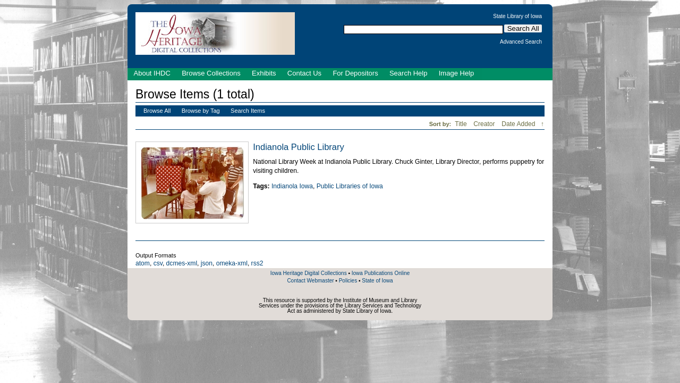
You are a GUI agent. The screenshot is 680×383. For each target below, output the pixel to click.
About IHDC (152, 73)
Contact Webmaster (310, 281)
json (206, 263)
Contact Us (304, 73)
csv (158, 263)
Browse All (157, 110)
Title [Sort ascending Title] (462, 124)
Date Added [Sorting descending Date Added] (519, 124)
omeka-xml (232, 263)
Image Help (456, 73)
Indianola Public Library (298, 147)
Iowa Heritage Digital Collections (308, 273)
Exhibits (264, 73)
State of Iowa (377, 281)
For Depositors (355, 73)
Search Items (248, 110)
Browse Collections (211, 73)
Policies (348, 281)
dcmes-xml (181, 263)
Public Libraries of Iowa (350, 186)
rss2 (257, 263)
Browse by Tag (201, 110)
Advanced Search (521, 42)
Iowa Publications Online (381, 273)
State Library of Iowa (517, 16)
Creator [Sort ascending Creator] (485, 124)
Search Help (408, 73)
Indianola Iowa (292, 186)
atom (142, 263)
